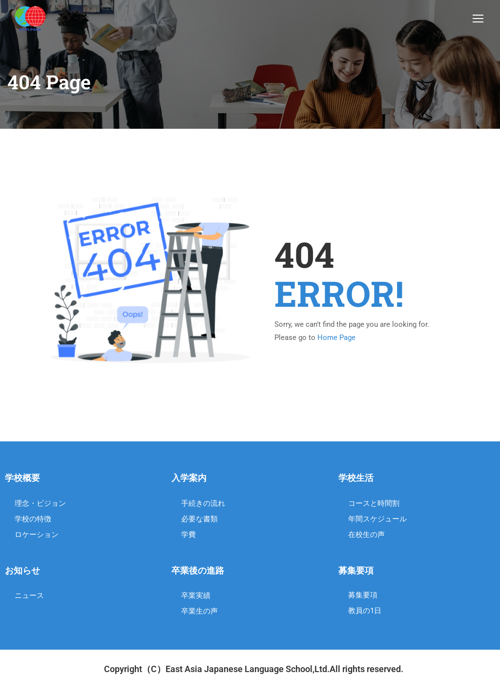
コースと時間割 (373, 504)
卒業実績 (195, 597)
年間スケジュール (377, 520)
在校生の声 (366, 536)
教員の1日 (364, 612)
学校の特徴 (33, 520)
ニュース (29, 597)
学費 (188, 536)
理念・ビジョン (40, 504)
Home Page (336, 339)
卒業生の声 (199, 613)
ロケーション (37, 536)
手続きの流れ (203, 504)
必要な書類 (199, 520)
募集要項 (362, 597)
